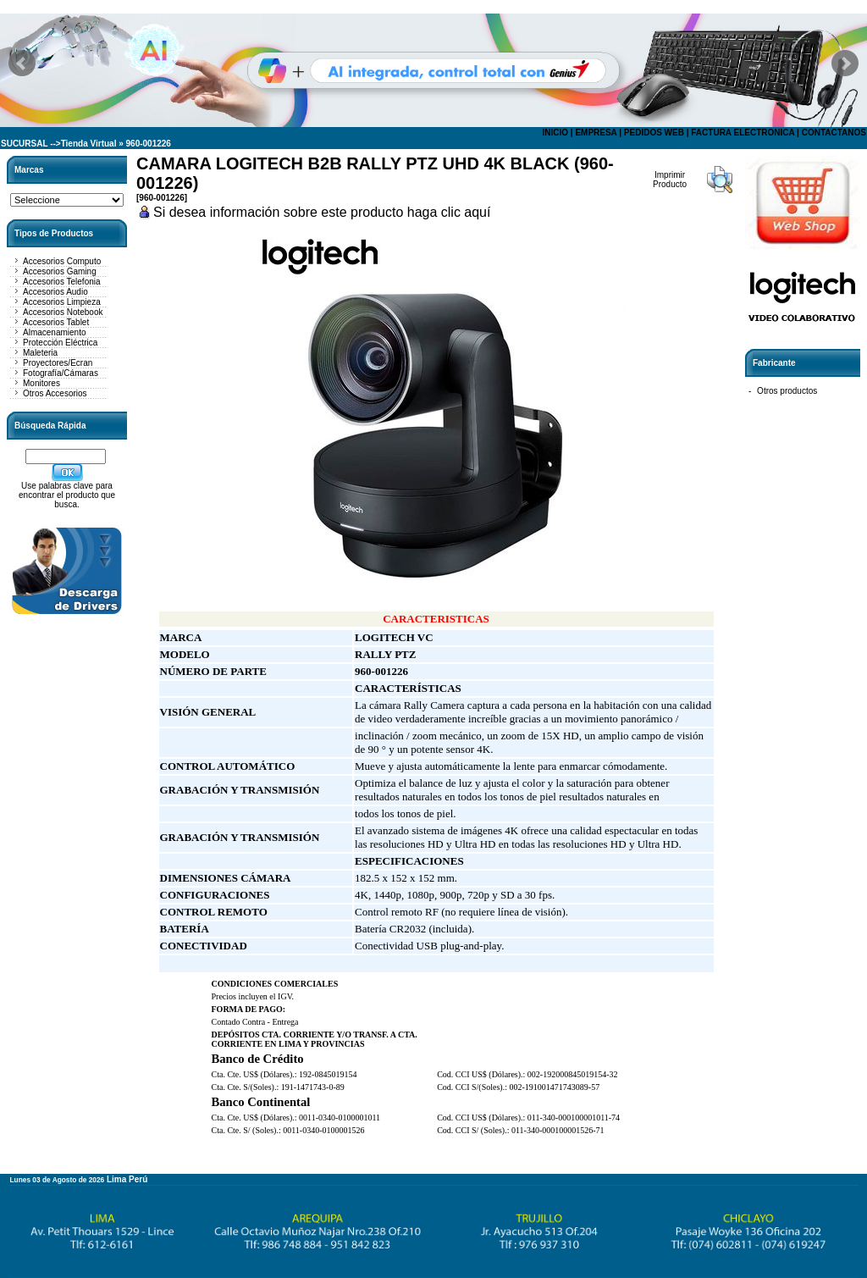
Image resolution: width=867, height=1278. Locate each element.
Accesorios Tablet (56, 322)
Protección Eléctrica (60, 342)
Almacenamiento (54, 332)
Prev (22, 63)
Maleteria (40, 352)
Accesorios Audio (55, 291)
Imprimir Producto (670, 179)
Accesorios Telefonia (62, 281)
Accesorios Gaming (60, 271)
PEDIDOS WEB (654, 132)
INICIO (555, 132)
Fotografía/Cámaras (60, 373)
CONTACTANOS (834, 132)
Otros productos (787, 391)
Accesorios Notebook (63, 312)
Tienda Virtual (89, 143)
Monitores (41, 383)
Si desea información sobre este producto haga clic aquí (321, 212)
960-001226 (148, 143)
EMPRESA (595, 132)
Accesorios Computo (62, 261)
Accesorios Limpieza (62, 302)
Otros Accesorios (55, 393)
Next (845, 63)
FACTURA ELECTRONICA (742, 132)
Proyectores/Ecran (57, 363)
